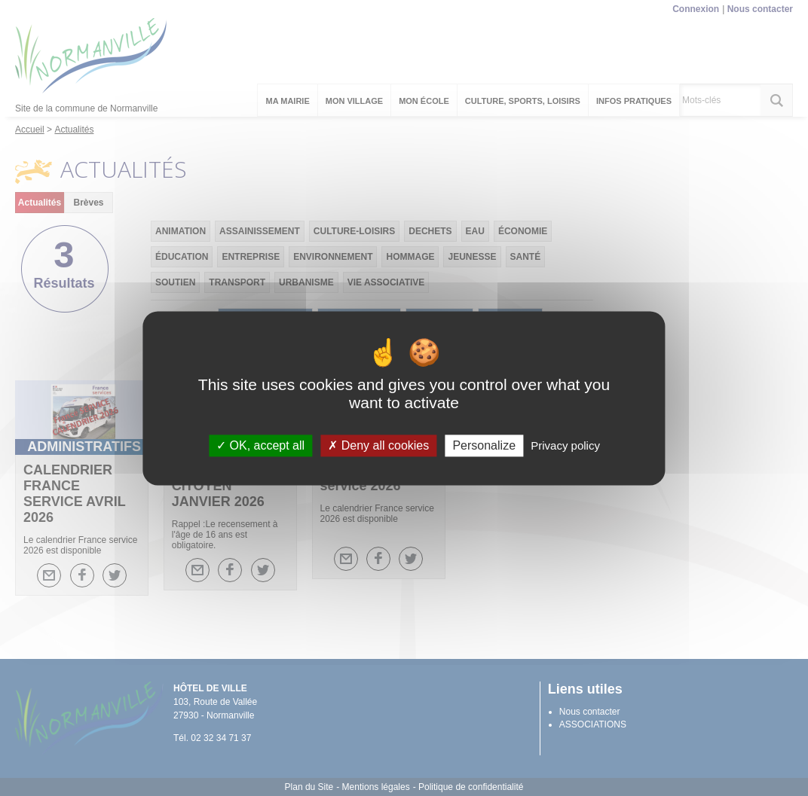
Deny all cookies (378, 445)
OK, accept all (260, 445)
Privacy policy (565, 445)
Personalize (484, 445)
